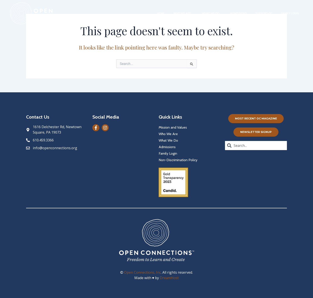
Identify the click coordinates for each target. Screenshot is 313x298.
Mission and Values (173, 127)
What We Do (211, 13)
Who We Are (183, 13)
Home (161, 13)
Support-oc (263, 13)
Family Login (290, 13)
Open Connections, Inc (142, 272)
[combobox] (256, 145)
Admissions (238, 13)
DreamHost (169, 277)
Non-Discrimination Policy (178, 160)
